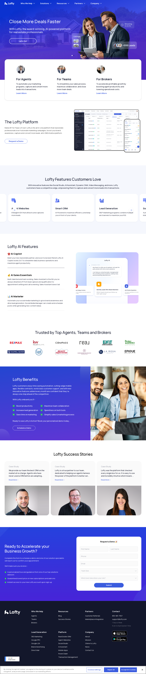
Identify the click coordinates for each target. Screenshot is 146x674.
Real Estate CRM (64, 636)
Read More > (13, 480)
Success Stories (64, 619)
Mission (88, 640)
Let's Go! (23, 41)
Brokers (34, 623)
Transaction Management (68, 657)
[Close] (142, 669)
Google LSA (35, 643)
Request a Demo (16, 141)
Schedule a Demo (24, 428)
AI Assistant (62, 647)
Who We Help (26, 3)
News (87, 647)
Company (95, 3)
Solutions (44, 3)
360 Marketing (36, 636)
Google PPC (35, 640)
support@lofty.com (119, 619)
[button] (72, 55)
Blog (60, 616)
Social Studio (63, 643)
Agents (34, 616)
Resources (62, 3)
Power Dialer (63, 654)
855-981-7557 (117, 616)
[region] (73, 670)
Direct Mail (35, 650)
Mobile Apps (63, 650)
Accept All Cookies (128, 670)
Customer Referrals (92, 616)
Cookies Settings (94, 670)
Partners (79, 3)
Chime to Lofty (90, 643)
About (87, 636)
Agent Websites (64, 640)
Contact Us (89, 650)
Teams (34, 619)
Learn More (21, 93)
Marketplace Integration (94, 619)
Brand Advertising (38, 647)
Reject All (111, 670)
